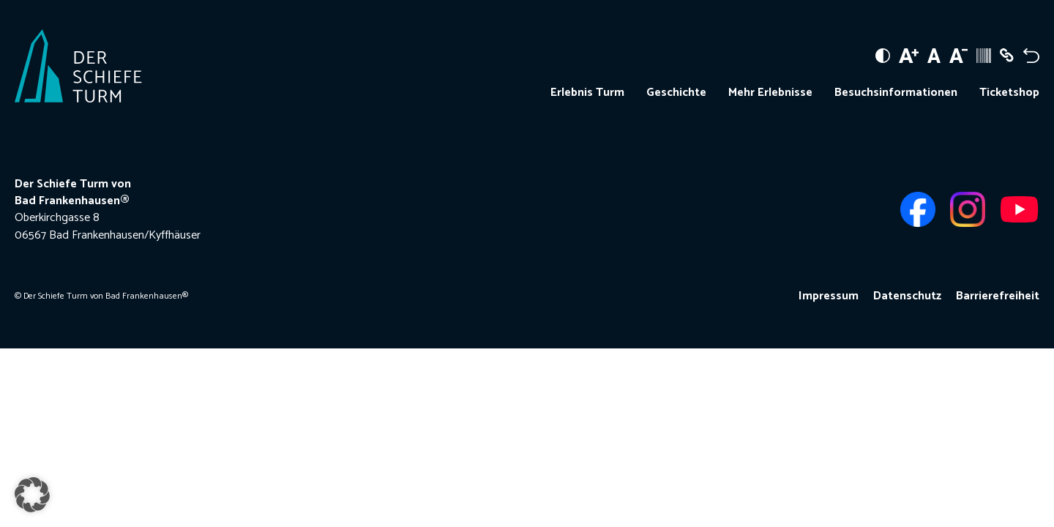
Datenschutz (907, 296)
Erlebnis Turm (587, 92)
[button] (32, 495)
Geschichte (676, 92)
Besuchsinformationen (895, 92)
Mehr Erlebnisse (770, 92)
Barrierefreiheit (997, 296)
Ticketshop (1009, 92)
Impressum (829, 296)
